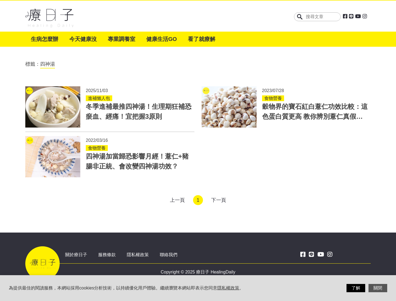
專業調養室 (121, 39)
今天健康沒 (83, 39)
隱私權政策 (138, 254)
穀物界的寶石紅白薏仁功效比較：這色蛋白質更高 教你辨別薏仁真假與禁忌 (315, 116)
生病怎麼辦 (44, 39)
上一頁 (177, 200)
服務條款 (107, 254)
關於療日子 (76, 254)
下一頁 (218, 200)
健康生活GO (161, 39)
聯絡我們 (168, 254)
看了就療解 (201, 39)
